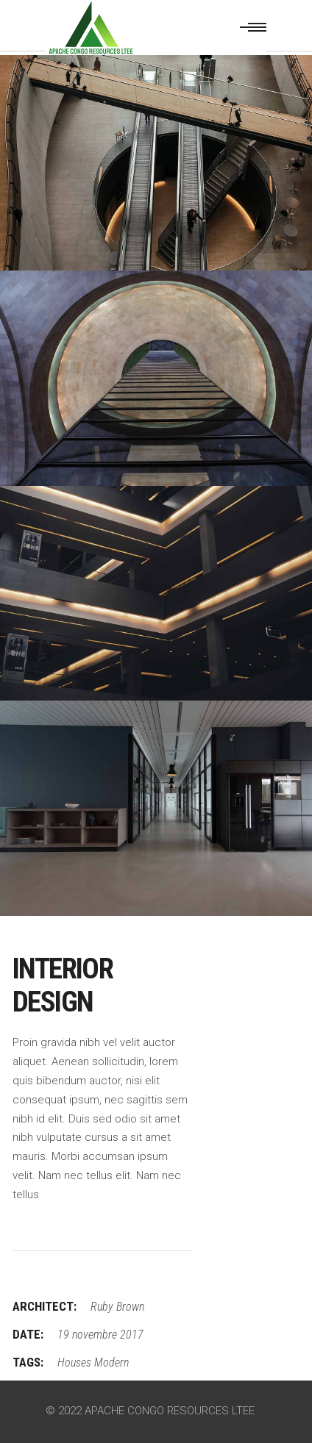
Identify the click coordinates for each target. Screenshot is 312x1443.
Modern (111, 1362)
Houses (74, 1362)
